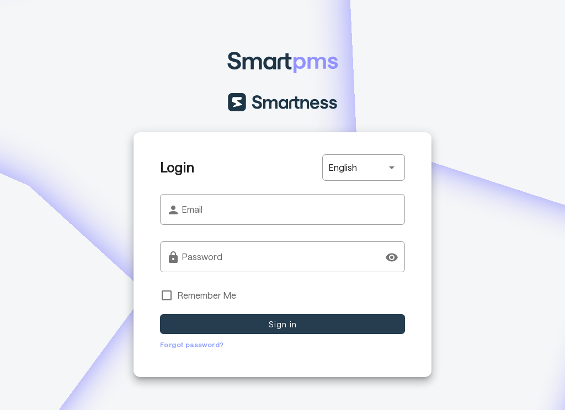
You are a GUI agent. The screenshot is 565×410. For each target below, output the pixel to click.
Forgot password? (191, 344)
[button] (363, 167)
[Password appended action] (391, 257)
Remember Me (207, 295)
